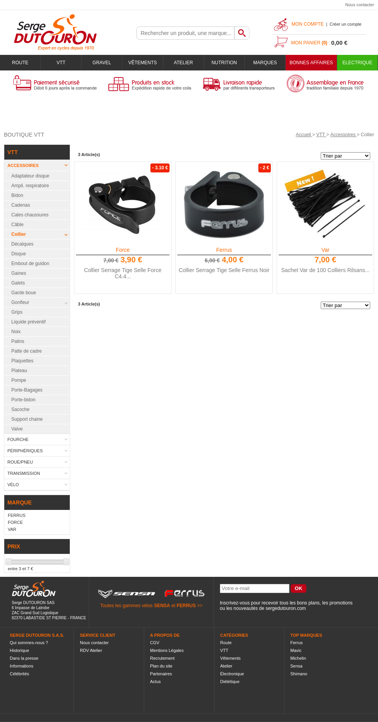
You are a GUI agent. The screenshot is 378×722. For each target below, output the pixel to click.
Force (123, 250)
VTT (61, 62)
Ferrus (224, 250)
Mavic (296, 650)
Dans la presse (24, 658)
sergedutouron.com (285, 608)
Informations (22, 666)
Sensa (296, 666)
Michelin (298, 658)
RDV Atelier (91, 650)
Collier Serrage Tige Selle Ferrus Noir (224, 270)
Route (20, 62)
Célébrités (19, 673)
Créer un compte (346, 24)
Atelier (183, 62)
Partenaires (161, 673)
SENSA (162, 605)
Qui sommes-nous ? (29, 642)
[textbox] (185, 33)
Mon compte (307, 24)
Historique (19, 650)
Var (325, 250)
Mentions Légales (167, 650)
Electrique (358, 62)
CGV (154, 642)
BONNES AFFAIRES (311, 62)
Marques (265, 62)
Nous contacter (359, 4)
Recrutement (162, 658)
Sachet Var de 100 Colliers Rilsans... (325, 270)
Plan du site (161, 666)
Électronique (232, 673)
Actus (155, 681)
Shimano (298, 673)
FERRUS (186, 605)
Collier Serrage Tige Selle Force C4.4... (122, 273)
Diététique (230, 681)
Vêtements (142, 62)
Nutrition (224, 62)
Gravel (101, 62)
